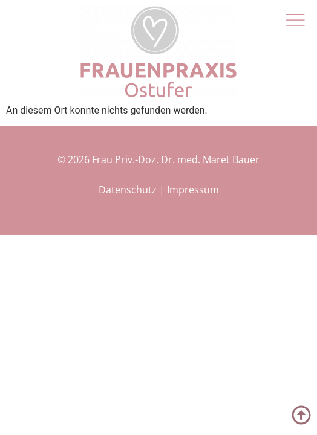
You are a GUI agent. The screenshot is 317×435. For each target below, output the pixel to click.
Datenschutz (128, 189)
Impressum (193, 189)
